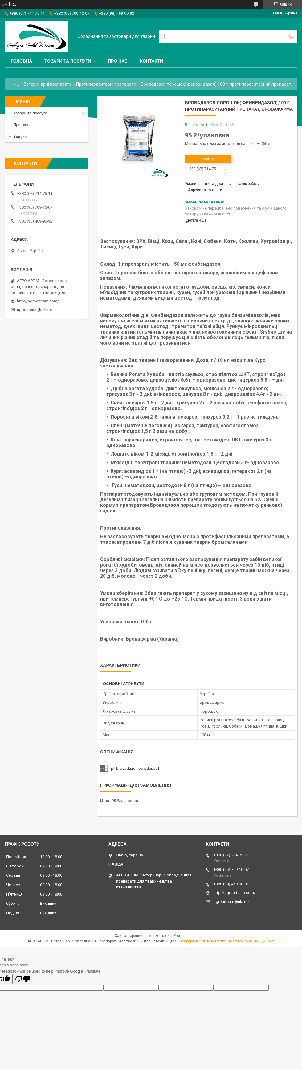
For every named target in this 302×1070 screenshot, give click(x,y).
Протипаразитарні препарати (106, 84)
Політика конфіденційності (251, 941)
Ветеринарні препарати (48, 84)
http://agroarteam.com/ (38, 301)
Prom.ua (180, 935)
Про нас (118, 61)
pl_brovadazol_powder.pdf (135, 768)
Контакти (151, 61)
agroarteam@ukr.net (35, 309)
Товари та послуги (67, 61)
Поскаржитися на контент (202, 941)
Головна (21, 61)
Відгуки (20, 136)
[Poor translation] (22, 979)
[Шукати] (291, 36)
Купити (208, 159)
